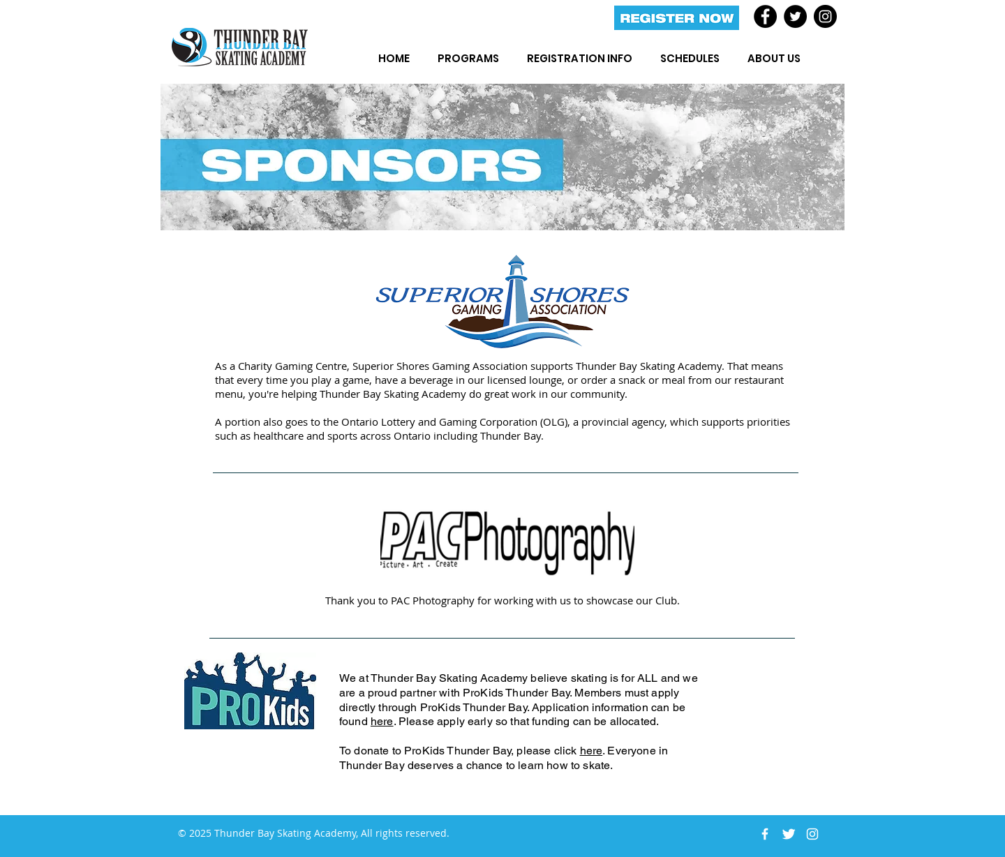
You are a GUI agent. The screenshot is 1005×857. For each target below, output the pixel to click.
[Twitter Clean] (788, 834)
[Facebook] (765, 16)
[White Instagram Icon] (812, 834)
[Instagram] (825, 16)
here (382, 721)
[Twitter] (795, 16)
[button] (468, 58)
